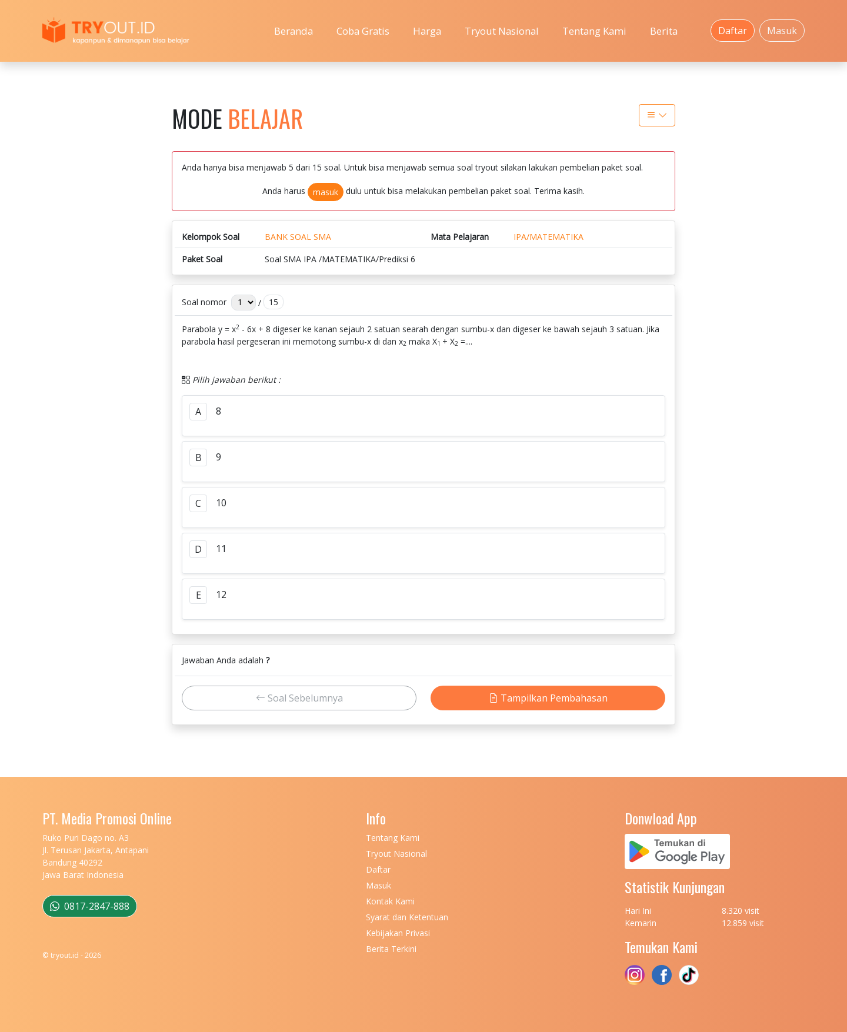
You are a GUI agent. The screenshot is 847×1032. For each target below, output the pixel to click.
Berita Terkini (391, 948)
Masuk (782, 30)
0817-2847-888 (89, 906)
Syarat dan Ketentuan (407, 917)
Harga (427, 31)
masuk (325, 192)
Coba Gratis (362, 31)
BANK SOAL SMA (298, 236)
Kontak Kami (390, 901)
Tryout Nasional (502, 31)
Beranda (293, 31)
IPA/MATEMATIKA (548, 236)
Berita (664, 31)
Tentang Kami (594, 31)
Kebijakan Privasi (398, 933)
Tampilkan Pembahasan (548, 698)
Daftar (732, 30)
